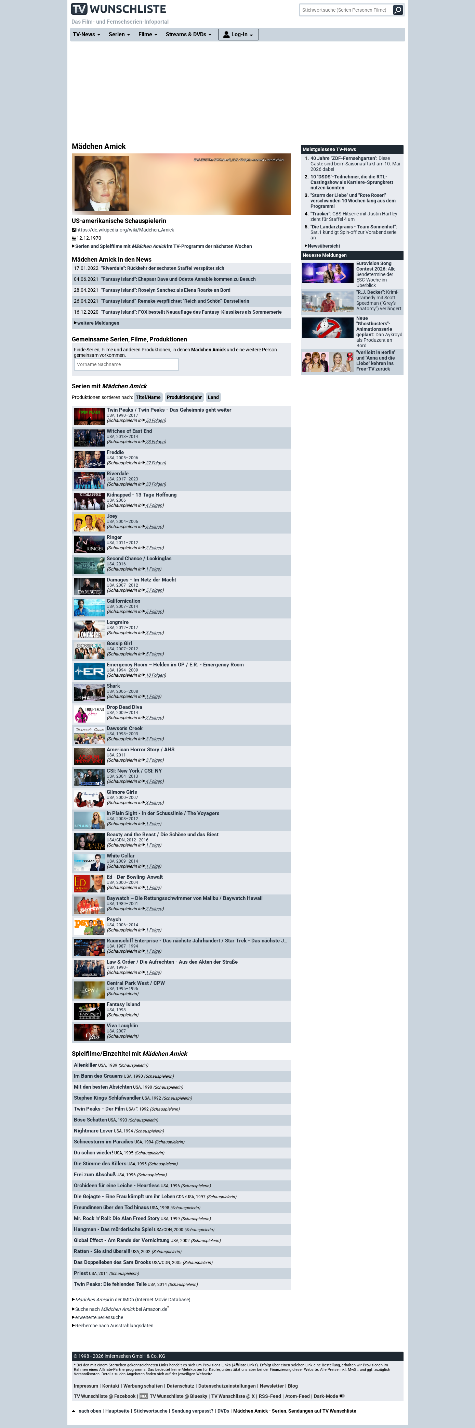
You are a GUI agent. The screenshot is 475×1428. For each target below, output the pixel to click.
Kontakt (110, 1386)
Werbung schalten (143, 1386)
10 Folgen (155, 675)
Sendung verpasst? (192, 1411)
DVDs (223, 1411)
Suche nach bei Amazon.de (121, 1309)
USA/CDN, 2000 (184, 1229)
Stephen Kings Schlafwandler (107, 1098)
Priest (81, 1273)
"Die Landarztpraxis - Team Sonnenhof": (354, 232)
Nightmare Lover (93, 1131)
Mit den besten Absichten (103, 1087)
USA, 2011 (114, 1273)
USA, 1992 (167, 1098)
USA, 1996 (142, 1175)
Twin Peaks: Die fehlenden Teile (110, 1284)
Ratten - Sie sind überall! (102, 1251)
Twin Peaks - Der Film (99, 1109)
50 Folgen (155, 420)
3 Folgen (154, 632)
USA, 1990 (149, 1076)
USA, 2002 (196, 1240)
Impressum (86, 1386)
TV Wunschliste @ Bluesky (178, 1396)
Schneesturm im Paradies (103, 1142)
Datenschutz (180, 1386)
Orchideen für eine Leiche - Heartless (117, 1185)
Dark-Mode (330, 1396)
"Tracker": (354, 216)
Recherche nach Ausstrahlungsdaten (114, 1325)
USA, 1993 (133, 1120)
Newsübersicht (324, 246)
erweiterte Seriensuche (99, 1317)
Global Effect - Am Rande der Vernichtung (122, 1240)
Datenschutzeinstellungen (227, 1386)
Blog (293, 1386)
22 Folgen (155, 462)
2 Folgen (154, 547)
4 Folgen (154, 505)
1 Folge (153, 569)
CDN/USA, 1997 (206, 1196)
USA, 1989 (123, 1065)
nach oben (86, 1411)
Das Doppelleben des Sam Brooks (112, 1262)
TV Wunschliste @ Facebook (104, 1396)
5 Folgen (154, 526)
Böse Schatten (90, 1120)
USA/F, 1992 (153, 1109)
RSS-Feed (270, 1396)
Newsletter (272, 1386)
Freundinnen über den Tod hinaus (111, 1207)
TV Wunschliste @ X (233, 1396)
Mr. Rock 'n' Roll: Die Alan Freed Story (117, 1218)
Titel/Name (148, 397)
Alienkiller (85, 1065)
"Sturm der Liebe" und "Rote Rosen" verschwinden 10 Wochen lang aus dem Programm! (353, 200)
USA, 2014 (173, 1284)
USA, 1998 (175, 1207)
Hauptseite (117, 1411)
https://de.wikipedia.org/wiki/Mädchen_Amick (123, 230)
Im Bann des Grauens (98, 1076)
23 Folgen (155, 441)
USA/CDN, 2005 (182, 1262)
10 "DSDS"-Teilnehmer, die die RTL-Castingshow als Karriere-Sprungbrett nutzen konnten (352, 182)
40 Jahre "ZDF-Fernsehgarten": (355, 163)
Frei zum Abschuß (95, 1175)
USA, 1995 (139, 1153)
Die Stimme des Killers (100, 1164)
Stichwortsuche (151, 1411)
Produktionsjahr (184, 397)
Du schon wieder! (93, 1153)
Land (213, 397)
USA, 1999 (186, 1218)
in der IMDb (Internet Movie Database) (132, 1299)
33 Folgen (155, 484)
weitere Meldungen (98, 323)
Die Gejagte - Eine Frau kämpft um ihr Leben (124, 1196)
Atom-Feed (297, 1396)
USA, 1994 (139, 1131)
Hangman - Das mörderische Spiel (113, 1229)
